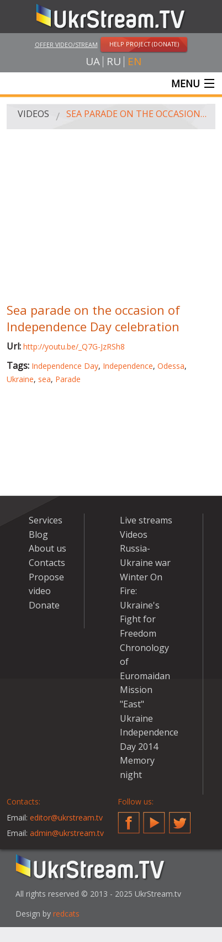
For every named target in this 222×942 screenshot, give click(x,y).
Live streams (146, 520)
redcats (66, 913)
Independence (128, 366)
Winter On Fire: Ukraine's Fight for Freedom (141, 605)
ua (93, 61)
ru (114, 61)
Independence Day (64, 366)
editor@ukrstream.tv (66, 817)
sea (44, 379)
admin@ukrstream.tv (67, 833)
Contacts (47, 563)
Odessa (170, 366)
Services (45, 520)
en (134, 61)
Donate (44, 605)
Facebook (129, 818)
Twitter (180, 818)
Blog (38, 534)
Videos (33, 114)
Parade (68, 379)
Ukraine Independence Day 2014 (149, 732)
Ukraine (20, 379)
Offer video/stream (66, 44)
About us (47, 548)
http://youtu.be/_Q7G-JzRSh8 (74, 346)
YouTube (154, 818)
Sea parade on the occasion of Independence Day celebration (137, 114)
